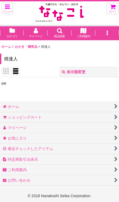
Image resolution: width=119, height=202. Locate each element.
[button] (7, 8)
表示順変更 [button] (74, 72)
